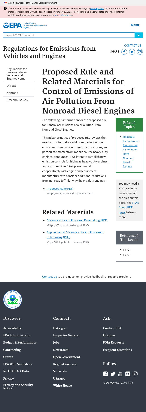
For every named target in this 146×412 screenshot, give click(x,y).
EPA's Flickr (127, 373)
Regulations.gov (65, 364)
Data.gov (59, 328)
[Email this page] (140, 52)
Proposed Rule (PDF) (60, 188)
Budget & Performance (20, 342)
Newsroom (61, 350)
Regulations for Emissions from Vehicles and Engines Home (17, 73)
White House (62, 386)
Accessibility (12, 328)
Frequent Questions (117, 350)
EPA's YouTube (120, 373)
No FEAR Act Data (16, 371)
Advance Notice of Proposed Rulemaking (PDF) (77, 220)
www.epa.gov (97, 8)
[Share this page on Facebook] (124, 52)
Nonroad (12, 93)
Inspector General (66, 335)
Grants (8, 357)
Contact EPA (112, 328)
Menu (135, 25)
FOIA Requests (113, 342)
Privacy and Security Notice (18, 386)
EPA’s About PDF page (129, 207)
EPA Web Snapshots (17, 364)
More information (63, 15)
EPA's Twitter (113, 373)
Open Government (66, 357)
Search (139, 35)
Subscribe (60, 371)
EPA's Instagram (135, 373)
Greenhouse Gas (17, 100)
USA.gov (59, 378)
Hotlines (109, 335)
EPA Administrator (17, 335)
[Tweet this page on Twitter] (132, 52)
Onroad (12, 85)
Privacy (8, 378)
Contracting (12, 350)
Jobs (56, 342)
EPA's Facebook (105, 373)
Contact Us (132, 45)
